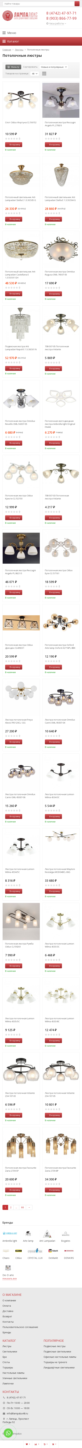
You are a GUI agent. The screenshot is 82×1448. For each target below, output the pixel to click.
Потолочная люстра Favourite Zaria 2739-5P (20, 1169)
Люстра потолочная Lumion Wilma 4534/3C (59, 796)
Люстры (6, 1346)
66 (22, 1207)
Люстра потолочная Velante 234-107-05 (60, 1094)
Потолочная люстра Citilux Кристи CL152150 (19, 497)
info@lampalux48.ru (17, 1413)
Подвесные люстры (54, 1346)
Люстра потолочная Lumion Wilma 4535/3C (59, 945)
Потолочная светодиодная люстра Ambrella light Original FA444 (60, 423)
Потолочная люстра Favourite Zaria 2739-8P (60, 1169)
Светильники (9, 1351)
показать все (9, 1278)
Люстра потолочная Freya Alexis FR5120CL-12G (19, 721)
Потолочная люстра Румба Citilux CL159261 (19, 945)
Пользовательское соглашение (20, 1327)
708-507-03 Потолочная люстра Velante (57, 497)
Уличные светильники (14, 1378)
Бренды (6, 1332)
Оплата (6, 1305)
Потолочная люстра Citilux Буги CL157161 (59, 572)
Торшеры (7, 1367)
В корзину (13, 144)
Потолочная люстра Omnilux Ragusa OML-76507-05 (60, 273)
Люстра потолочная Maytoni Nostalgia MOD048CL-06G (60, 871)
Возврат (7, 1316)
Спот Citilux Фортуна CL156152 (20, 122)
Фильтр (13, 66)
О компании (9, 1300)
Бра (4, 1356)
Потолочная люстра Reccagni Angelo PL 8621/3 (20, 572)
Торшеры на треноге (55, 1362)
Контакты (8, 1321)
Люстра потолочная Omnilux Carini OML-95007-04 (60, 721)
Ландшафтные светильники (59, 1367)
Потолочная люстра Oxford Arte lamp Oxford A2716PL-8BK (60, 646)
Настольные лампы (13, 1372)
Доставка (7, 1311)
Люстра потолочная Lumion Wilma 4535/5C (19, 1020)
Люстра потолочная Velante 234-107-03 (20, 1094)
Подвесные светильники (57, 1351)
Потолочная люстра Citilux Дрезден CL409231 (19, 646)
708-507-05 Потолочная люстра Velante (57, 348)
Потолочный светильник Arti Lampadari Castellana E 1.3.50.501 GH (20, 274)
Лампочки (8, 1383)
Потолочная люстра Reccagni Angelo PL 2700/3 (60, 124)
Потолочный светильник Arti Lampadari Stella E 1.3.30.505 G (20, 199)
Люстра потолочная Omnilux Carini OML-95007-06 (20, 796)
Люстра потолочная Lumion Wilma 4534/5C (19, 871)
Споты (6, 1362)
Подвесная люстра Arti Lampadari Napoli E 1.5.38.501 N (21, 348)
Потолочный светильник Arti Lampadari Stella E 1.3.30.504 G (60, 199)
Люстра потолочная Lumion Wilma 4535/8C (59, 1020)
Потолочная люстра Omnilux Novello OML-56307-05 (20, 422)
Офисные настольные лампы (60, 1356)
